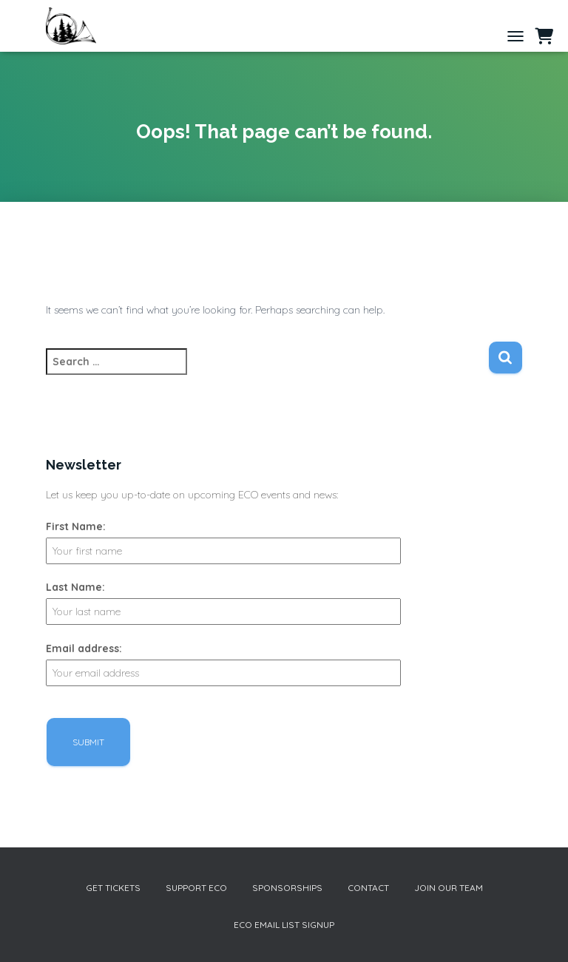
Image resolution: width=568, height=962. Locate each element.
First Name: (76, 526)
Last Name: (75, 587)
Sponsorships (287, 887)
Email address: (84, 648)
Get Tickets (113, 887)
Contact (368, 887)
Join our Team (448, 887)
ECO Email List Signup (284, 924)
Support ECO (196, 887)
